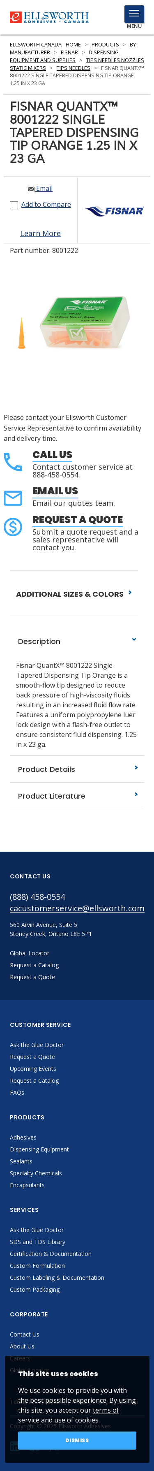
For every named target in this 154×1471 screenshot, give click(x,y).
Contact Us (24, 1334)
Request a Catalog (34, 1080)
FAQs (17, 1092)
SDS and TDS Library (37, 1242)
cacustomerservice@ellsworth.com (77, 908)
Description (77, 641)
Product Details (77, 769)
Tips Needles (73, 68)
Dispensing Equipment (39, 1149)
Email (40, 188)
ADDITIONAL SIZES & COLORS (74, 594)
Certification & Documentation (51, 1254)
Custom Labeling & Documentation (57, 1277)
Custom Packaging (35, 1289)
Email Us (55, 491)
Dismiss (77, 1440)
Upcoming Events (33, 1069)
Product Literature (77, 796)
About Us (22, 1346)
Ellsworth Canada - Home (45, 44)
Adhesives (23, 1137)
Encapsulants (27, 1185)
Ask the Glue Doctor (37, 1045)
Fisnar (69, 52)
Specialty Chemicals (36, 1173)
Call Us (52, 454)
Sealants (21, 1161)
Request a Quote (77, 519)
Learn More (40, 233)
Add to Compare (46, 204)
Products (105, 44)
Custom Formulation (37, 1265)
